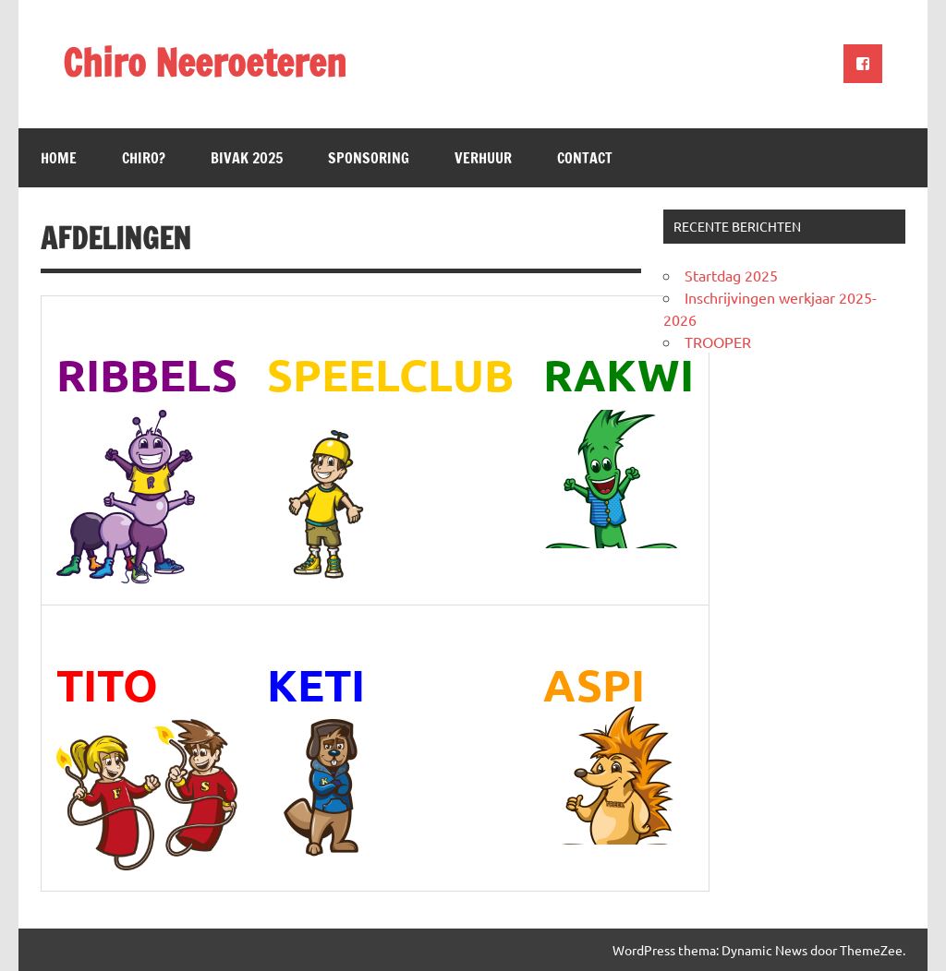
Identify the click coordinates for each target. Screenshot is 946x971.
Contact (584, 158)
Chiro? (143, 158)
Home (59, 158)
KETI (316, 684)
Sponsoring (368, 158)
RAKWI (618, 374)
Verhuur (483, 158)
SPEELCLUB (390, 374)
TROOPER (718, 341)
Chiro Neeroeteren (204, 62)
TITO (107, 684)
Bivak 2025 (247, 158)
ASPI (594, 684)
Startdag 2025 (731, 275)
